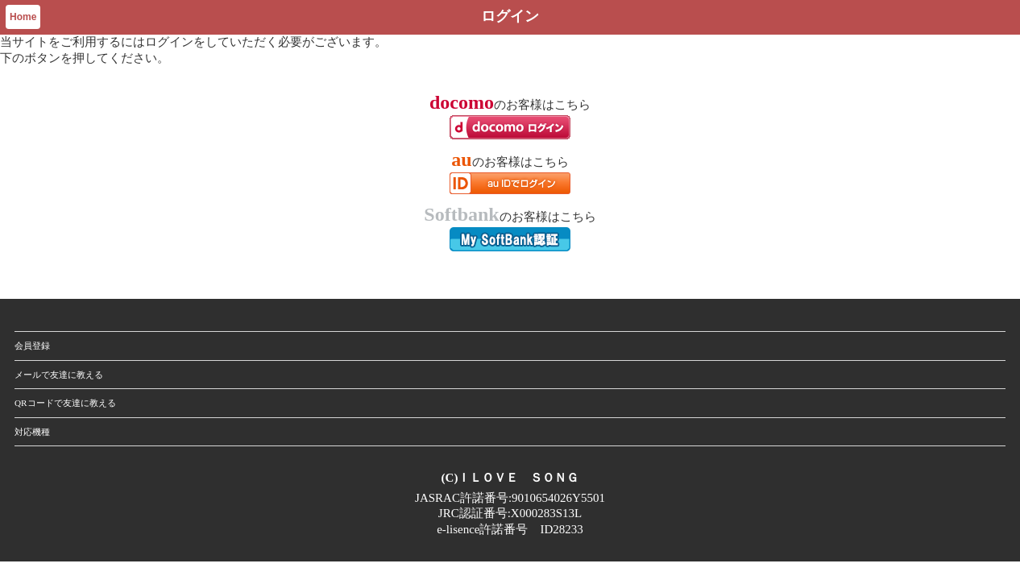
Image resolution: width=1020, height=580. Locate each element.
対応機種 (32, 432)
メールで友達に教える (59, 374)
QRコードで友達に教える (65, 403)
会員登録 (32, 345)
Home (23, 17)
